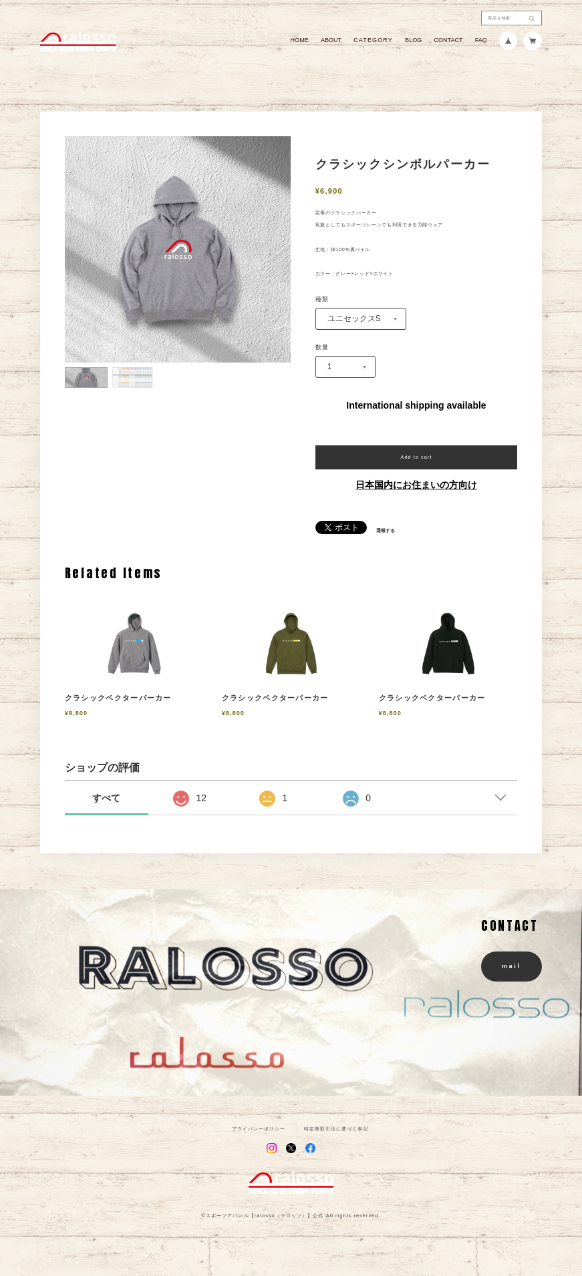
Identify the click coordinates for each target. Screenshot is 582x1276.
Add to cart (416, 457)
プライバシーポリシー (259, 1128)
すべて (106, 798)
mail (511, 966)
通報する (385, 530)
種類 (322, 299)
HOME (300, 40)
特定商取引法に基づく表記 (336, 1128)
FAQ (481, 40)
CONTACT (448, 40)
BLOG (413, 40)
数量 (322, 348)
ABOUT (331, 40)
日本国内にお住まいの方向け (416, 484)
